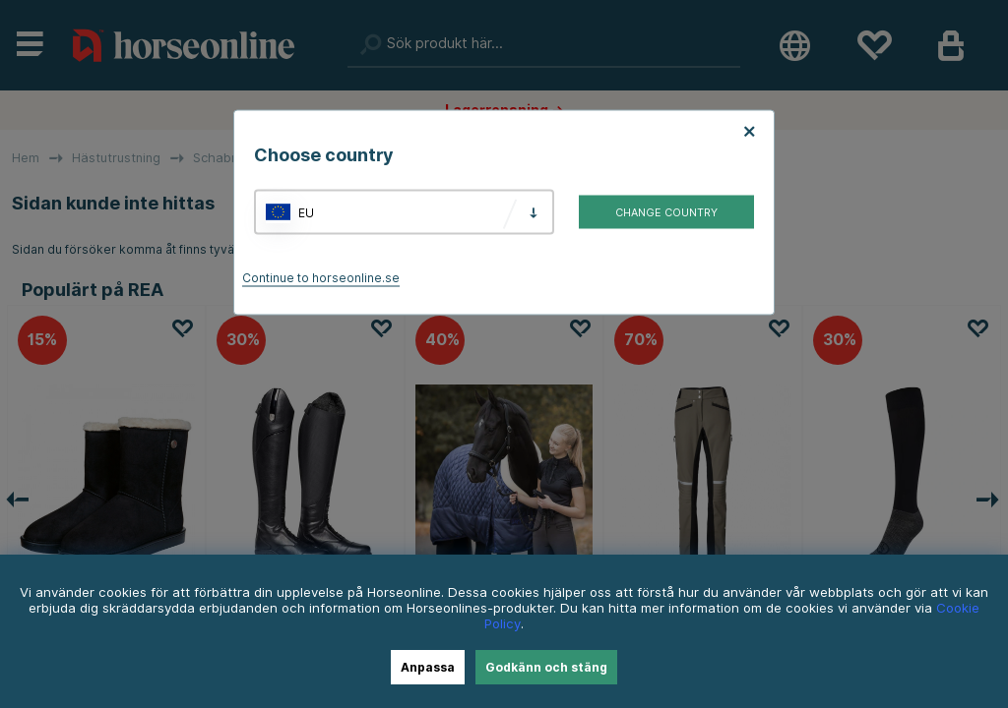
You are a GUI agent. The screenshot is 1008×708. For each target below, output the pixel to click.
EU (306, 212)
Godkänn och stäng (546, 667)
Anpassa (428, 667)
